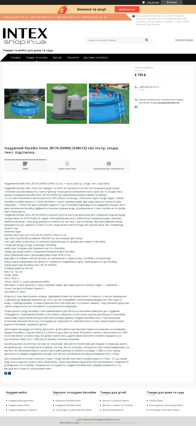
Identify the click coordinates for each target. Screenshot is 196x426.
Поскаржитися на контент (93, 422)
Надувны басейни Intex (68, 405)
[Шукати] (146, 40)
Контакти (72, 57)
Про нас (57, 57)
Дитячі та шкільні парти (115, 400)
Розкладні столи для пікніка (164, 409)
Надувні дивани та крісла (23, 409)
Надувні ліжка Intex (19, 405)
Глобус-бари (156, 400)
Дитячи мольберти (112, 409)
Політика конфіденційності (123, 422)
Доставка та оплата (96, 57)
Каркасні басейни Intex (68, 400)
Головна (15, 57)
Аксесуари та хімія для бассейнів (73, 409)
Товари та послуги (37, 57)
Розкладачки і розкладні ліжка (166, 405)
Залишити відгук (184, 40)
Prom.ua (115, 419)
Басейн (8, 198)
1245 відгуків (152, 2)
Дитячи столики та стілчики (117, 405)
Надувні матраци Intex (21, 400)
